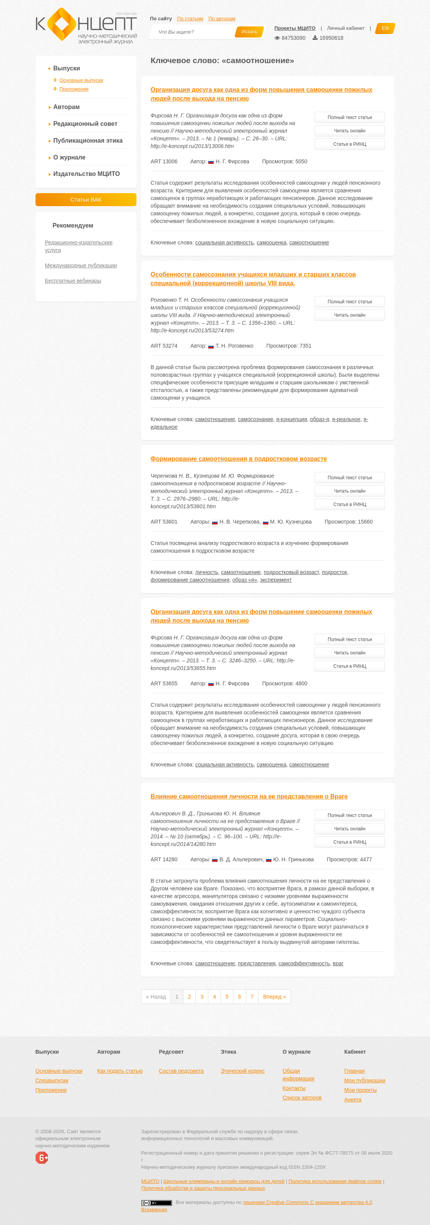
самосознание (255, 419)
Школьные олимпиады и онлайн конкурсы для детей (223, 1181)
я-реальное (346, 419)
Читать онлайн (349, 130)
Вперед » (274, 997)
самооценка (272, 242)
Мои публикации (364, 1080)
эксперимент (276, 580)
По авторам (221, 18)
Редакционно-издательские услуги (79, 246)
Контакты (293, 1088)
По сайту (161, 18)
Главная (354, 1071)
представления (257, 963)
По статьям (190, 18)
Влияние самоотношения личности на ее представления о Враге (249, 796)
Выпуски (67, 68)
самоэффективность (304, 963)
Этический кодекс (242, 1071)
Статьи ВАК (85, 199)
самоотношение (309, 242)
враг (338, 963)
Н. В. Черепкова (235, 522)
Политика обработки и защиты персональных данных (203, 1188)
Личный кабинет (346, 28)
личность (206, 572)
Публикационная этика (88, 140)
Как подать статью (120, 1071)
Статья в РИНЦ (349, 144)
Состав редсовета (181, 1071)
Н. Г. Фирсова (228, 161)
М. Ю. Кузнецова (287, 522)
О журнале (70, 157)
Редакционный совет (86, 123)
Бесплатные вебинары (73, 281)
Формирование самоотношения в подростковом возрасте (239, 459)
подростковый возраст (291, 572)
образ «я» (244, 580)
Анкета (353, 1099)
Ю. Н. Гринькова (290, 859)
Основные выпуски (81, 80)
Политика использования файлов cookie (335, 1181)
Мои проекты (360, 1090)
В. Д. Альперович (237, 859)
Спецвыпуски (52, 1080)
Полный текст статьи (350, 117)
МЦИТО (150, 1181)
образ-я (319, 419)
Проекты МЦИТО (294, 28)
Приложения (74, 89)
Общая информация (298, 1075)
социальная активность (224, 242)
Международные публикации (81, 265)
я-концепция (291, 419)
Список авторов (301, 1098)
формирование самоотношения (190, 580)
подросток (334, 572)
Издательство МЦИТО (87, 174)
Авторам (67, 107)
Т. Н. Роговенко (230, 346)
